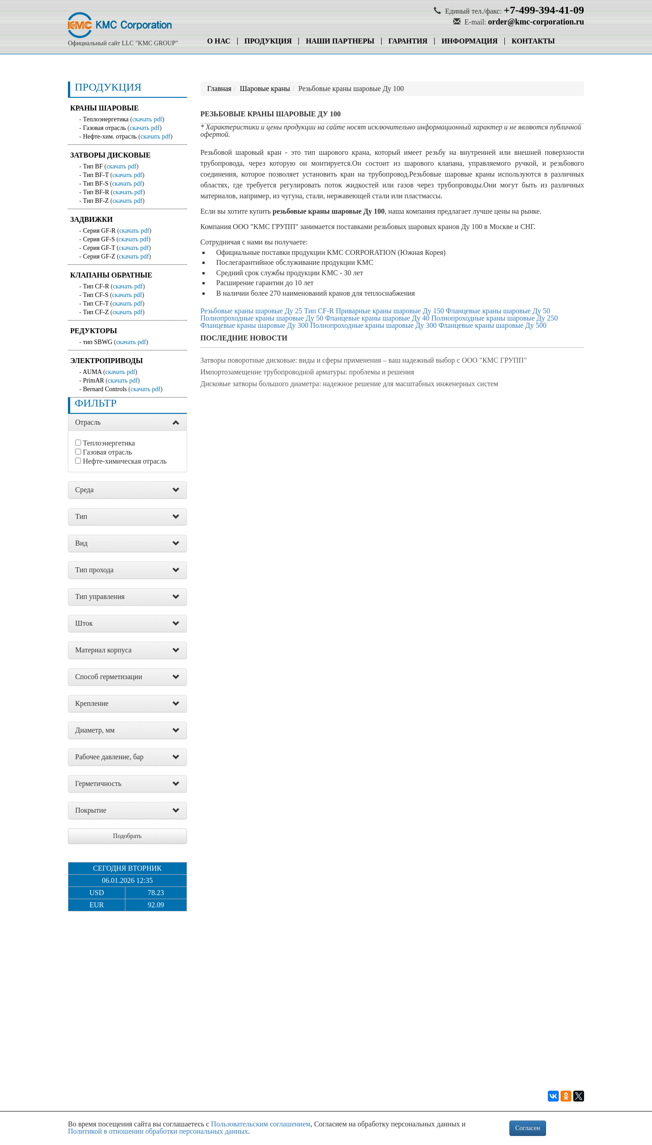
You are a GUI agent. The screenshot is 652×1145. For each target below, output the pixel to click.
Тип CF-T (96, 303)
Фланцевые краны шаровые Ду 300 (255, 325)
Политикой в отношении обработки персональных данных (158, 1131)
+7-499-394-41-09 (543, 10)
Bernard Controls (105, 389)
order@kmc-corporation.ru (536, 21)
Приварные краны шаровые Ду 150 (390, 311)
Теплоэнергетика (106, 119)
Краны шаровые (104, 108)
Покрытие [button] (90, 810)
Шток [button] (84, 623)
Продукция (268, 41)
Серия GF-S (99, 239)
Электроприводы (106, 360)
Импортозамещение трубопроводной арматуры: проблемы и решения (307, 372)
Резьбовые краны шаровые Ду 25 (251, 311)
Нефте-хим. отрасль (110, 136)
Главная (219, 88)
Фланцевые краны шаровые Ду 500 (492, 325)
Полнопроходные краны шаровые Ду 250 (494, 318)
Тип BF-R (96, 192)
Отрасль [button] (88, 422)
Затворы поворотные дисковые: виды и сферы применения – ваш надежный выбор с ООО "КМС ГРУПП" (364, 360)
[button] (176, 423)
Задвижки (91, 219)
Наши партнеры (340, 41)
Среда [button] (84, 489)
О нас (218, 41)
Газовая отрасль (104, 128)
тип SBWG (97, 342)
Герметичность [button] (98, 783)
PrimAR (93, 380)
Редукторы (93, 331)
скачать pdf (147, 119)
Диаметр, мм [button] (95, 730)
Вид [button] (81, 543)
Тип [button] (81, 516)
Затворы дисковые (110, 155)
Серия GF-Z (99, 256)
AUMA (91, 372)
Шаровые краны (265, 88)
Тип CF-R (96, 286)
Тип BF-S (95, 183)
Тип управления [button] (100, 596)
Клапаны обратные (111, 275)
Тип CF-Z (96, 312)
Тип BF (93, 166)
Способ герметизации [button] (108, 676)
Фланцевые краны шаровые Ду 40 (377, 318)
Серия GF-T (99, 247)
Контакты (533, 41)
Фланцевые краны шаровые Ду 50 (498, 311)
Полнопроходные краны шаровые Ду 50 (262, 318)
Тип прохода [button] (94, 570)
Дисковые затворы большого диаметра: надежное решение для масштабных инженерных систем (350, 384)
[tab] (127, 422)
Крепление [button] (92, 703)
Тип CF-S (95, 295)
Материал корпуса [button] (103, 650)
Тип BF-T (96, 175)
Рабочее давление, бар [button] (109, 757)
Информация (469, 41)
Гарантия (407, 41)
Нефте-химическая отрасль (125, 461)
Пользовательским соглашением (261, 1124)
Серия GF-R (99, 230)
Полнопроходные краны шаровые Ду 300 (373, 325)
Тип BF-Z (96, 200)
